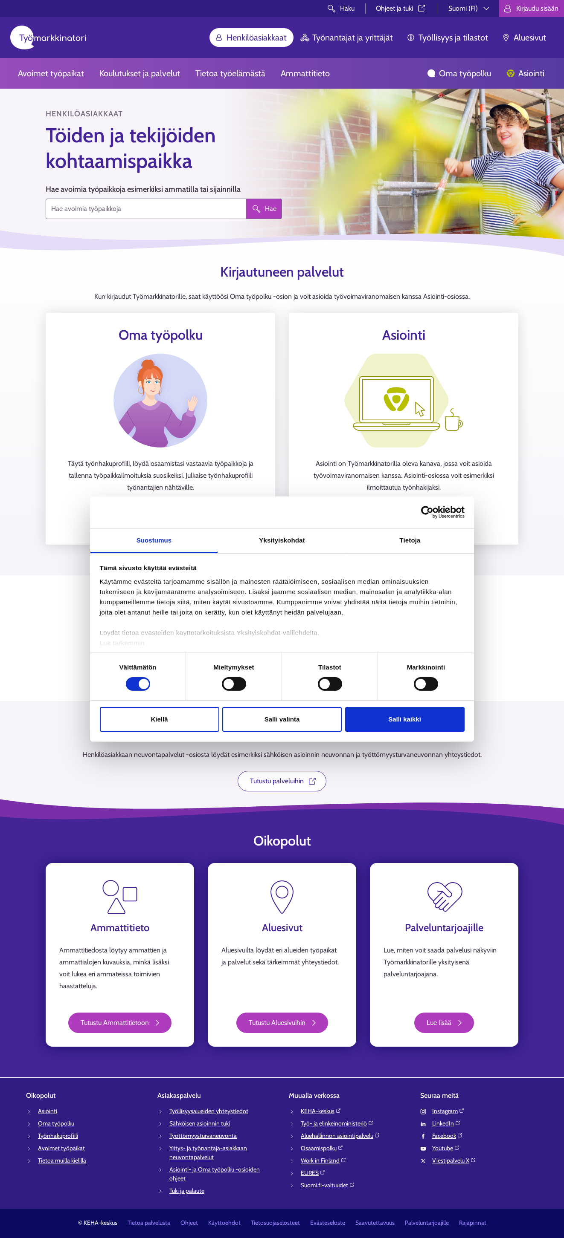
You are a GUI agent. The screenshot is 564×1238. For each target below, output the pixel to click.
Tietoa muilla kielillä (62, 1160)
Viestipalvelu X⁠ (454, 1160)
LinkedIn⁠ (446, 1123)
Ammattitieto (305, 73)
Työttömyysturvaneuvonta (203, 1136)
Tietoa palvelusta (149, 1222)
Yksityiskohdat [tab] (282, 539)
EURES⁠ (313, 1173)
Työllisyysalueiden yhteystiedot (208, 1111)
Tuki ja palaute (186, 1191)
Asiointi (525, 73)
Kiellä (159, 719)
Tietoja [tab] (410, 539)
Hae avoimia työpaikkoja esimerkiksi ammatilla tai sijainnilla (143, 189)
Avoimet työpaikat (51, 73)
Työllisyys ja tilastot (447, 37)
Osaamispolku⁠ (322, 1148)
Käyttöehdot (224, 1222)
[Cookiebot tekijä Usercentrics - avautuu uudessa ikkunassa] (427, 512)
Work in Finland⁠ (323, 1160)
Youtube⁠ (446, 1148)
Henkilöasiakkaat (251, 37)
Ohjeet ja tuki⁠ (401, 8)
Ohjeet (189, 1222)
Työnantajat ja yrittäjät (346, 37)
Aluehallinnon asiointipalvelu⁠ (340, 1136)
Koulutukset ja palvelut (139, 73)
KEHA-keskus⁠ (321, 1111)
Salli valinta (282, 719)
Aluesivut (524, 37)
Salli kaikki (404, 719)
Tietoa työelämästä (230, 73)
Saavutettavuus (375, 1222)
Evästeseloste (327, 1222)
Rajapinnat (472, 1222)
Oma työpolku (459, 73)
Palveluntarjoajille (427, 1222)
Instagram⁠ (448, 1111)
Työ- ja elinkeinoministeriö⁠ (337, 1123)
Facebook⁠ (447, 1136)
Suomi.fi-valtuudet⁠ (328, 1185)
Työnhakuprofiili (58, 1136)
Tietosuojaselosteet (275, 1222)
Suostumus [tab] (154, 539)
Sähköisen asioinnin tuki (199, 1123)
